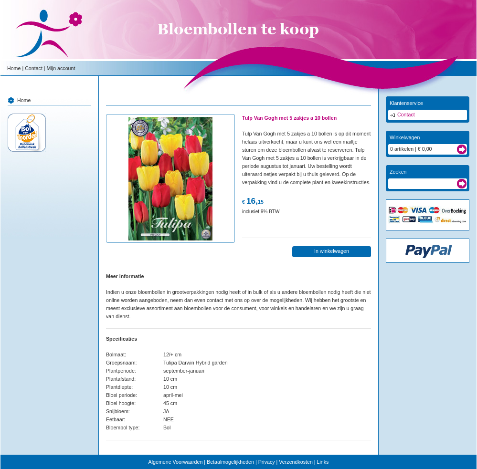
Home (14, 68)
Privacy (266, 462)
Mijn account (61, 68)
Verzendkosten (296, 462)
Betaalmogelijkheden (230, 462)
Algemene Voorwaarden (175, 462)
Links (323, 462)
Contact (33, 68)
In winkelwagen (331, 251)
